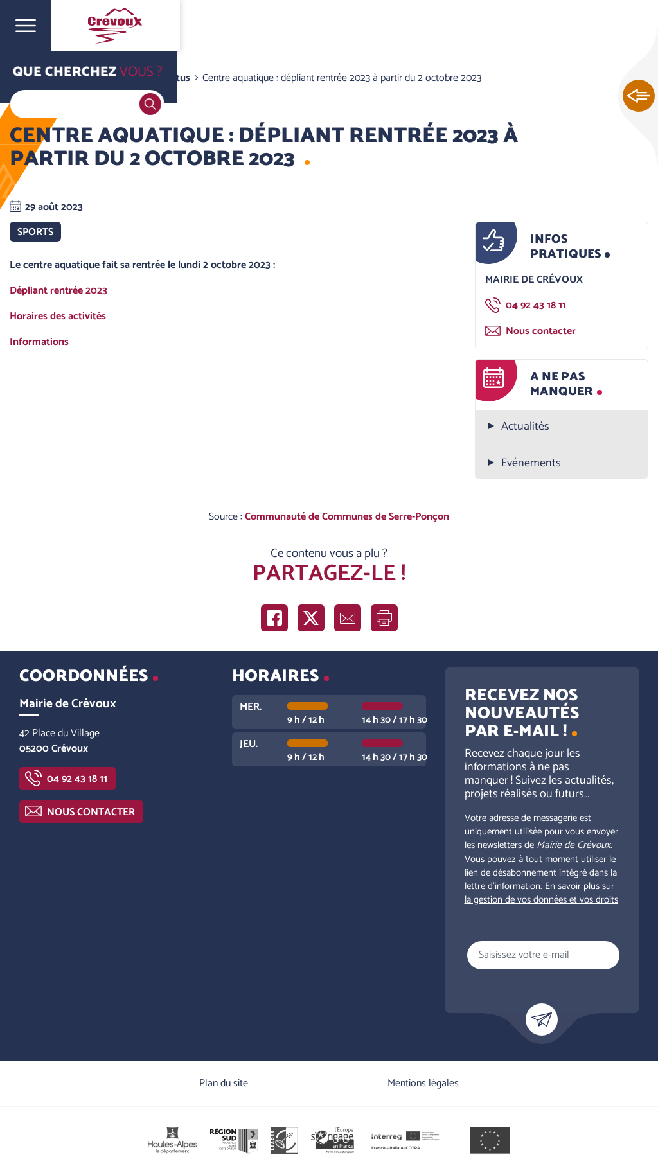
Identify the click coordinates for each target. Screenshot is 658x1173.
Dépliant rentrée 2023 (60, 290)
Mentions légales (423, 1083)
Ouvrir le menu (25, 25)
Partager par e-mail (347, 617)
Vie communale (100, 78)
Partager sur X (311, 617)
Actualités (525, 427)
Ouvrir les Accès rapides (638, 96)
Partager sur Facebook (274, 617)
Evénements (531, 463)
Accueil (36, 78)
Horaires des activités (59, 316)
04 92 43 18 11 (536, 305)
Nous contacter (541, 331)
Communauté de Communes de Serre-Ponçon (347, 516)
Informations (40, 342)
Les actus (169, 78)
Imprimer (384, 617)
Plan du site (223, 1083)
